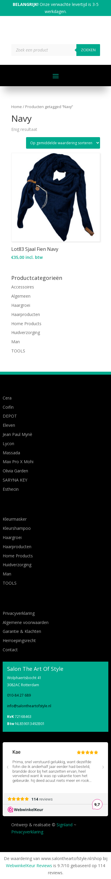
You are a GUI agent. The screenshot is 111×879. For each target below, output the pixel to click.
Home (16, 106)
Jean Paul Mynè (17, 434)
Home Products (26, 323)
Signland (65, 824)
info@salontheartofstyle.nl (29, 705)
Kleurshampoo (17, 528)
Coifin (8, 407)
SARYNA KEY (15, 480)
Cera (7, 398)
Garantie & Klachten (22, 631)
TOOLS (18, 351)
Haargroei (20, 305)
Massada (11, 452)
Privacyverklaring (19, 613)
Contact (10, 649)
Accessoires (22, 287)
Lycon (8, 443)
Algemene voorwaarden (26, 622)
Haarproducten (25, 314)
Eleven (9, 425)
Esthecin (11, 489)
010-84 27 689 (19, 695)
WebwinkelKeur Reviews (29, 865)
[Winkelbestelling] (63, 143)
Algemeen (20, 296)
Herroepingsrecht (19, 640)
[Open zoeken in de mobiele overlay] (55, 50)
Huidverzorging (25, 332)
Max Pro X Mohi (18, 461)
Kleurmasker (15, 519)
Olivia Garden (15, 471)
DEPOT (10, 416)
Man (15, 341)
